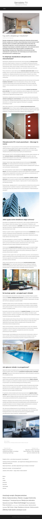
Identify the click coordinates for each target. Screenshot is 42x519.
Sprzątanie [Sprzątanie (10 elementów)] (5, 507)
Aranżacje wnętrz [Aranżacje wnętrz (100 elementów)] (9, 495)
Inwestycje (13, 442)
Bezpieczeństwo (7, 442)
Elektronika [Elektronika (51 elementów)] (32, 498)
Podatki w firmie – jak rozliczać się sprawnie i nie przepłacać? (15, 459)
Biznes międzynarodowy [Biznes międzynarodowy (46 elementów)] (10, 498)
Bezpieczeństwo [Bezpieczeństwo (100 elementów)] (21, 495)
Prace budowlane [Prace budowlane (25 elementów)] (30, 503)
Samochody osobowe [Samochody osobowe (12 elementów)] (23, 505)
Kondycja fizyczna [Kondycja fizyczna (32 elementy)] (16, 500)
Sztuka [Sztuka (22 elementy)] (12, 507)
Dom (5, 441)
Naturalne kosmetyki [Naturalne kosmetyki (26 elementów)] (8, 503)
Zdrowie (7, 441)
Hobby (4, 480)
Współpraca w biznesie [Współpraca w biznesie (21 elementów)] (23, 507)
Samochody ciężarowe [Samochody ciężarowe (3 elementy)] (15, 505)
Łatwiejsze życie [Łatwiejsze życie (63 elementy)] (21, 510)
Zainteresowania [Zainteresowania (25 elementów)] (34, 507)
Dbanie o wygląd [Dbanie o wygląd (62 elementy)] (23, 498)
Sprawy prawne (18, 442)
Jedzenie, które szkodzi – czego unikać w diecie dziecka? (15, 470)
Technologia (5, 486)
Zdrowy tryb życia (24, 442)
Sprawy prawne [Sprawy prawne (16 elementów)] (32, 505)
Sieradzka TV (21, 2)
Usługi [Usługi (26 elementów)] (15, 507)
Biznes (4, 476)
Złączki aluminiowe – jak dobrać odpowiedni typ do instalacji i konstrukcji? (18, 465)
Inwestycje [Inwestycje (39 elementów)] (6, 500)
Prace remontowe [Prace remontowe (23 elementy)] (7, 505)
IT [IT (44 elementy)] (9, 500)
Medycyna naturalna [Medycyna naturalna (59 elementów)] (28, 500)
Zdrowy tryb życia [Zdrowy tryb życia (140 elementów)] (9, 510)
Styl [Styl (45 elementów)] (8, 507)
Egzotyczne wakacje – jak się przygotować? (12, 468)
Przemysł (5, 482)
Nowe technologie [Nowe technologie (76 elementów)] (20, 503)
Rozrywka (5, 484)
